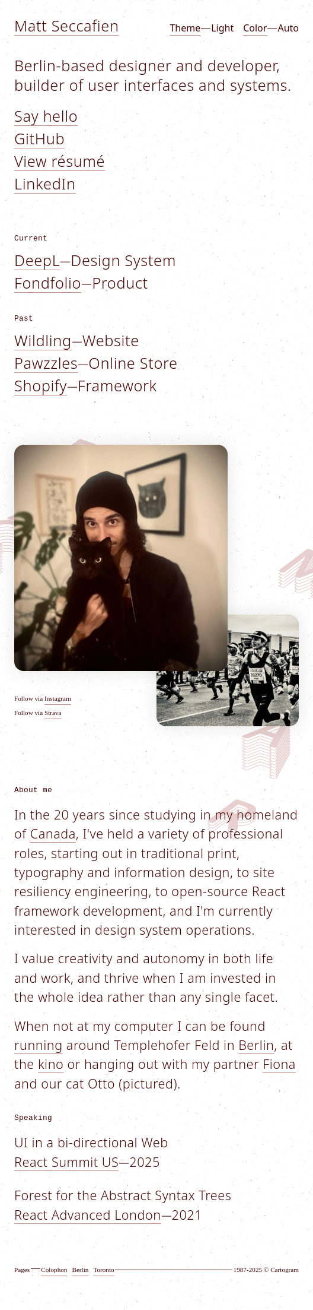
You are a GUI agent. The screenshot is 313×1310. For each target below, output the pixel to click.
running (38, 1044)
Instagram (57, 698)
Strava (53, 712)
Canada (53, 833)
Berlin (256, 1044)
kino (50, 1063)
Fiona (279, 1063)
